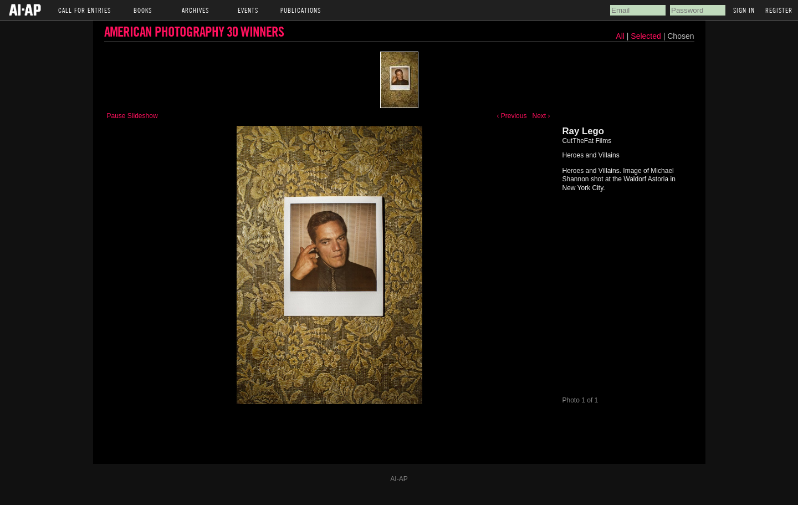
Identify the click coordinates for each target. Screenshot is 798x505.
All (620, 36)
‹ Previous (511, 116)
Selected (647, 36)
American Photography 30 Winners (194, 31)
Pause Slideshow (132, 116)
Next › (541, 116)
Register (778, 10)
